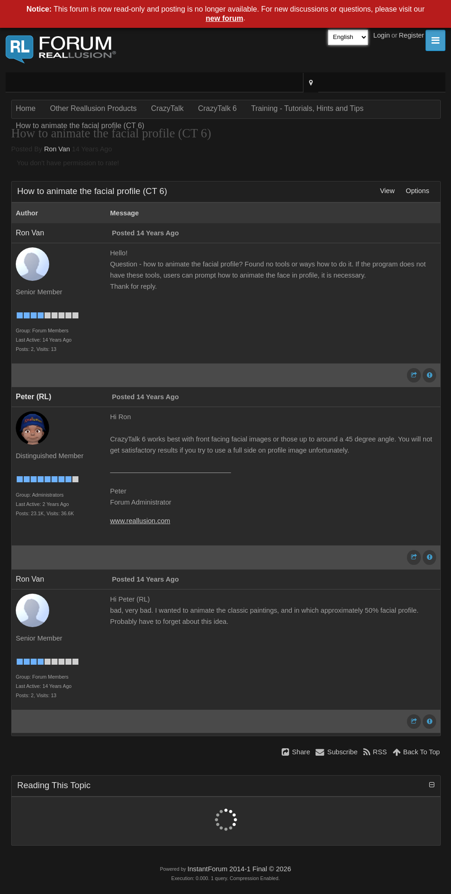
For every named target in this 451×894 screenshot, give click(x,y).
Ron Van (57, 149)
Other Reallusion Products (93, 108)
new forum (224, 18)
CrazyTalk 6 (217, 108)
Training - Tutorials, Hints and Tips (307, 108)
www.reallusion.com (140, 521)
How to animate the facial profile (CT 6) (80, 126)
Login (382, 35)
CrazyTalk (167, 108)
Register (411, 35)
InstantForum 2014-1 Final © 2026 (239, 869)
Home (26, 108)
